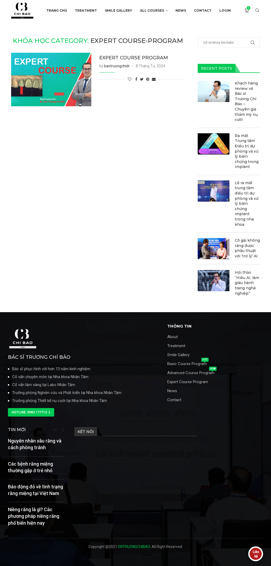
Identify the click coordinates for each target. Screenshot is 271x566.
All (55, 430)
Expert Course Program (187, 382)
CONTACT (202, 10)
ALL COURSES (152, 10)
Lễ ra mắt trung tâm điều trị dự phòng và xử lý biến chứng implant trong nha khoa (246, 203)
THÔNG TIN (179, 326)
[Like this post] (130, 79)
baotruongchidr (117, 66)
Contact (174, 400)
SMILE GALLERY (118, 10)
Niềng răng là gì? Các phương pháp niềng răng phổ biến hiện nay (33, 516)
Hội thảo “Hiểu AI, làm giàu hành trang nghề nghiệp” (247, 282)
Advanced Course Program (190, 373)
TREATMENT (86, 10)
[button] (31, 412)
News (172, 391)
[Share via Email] (154, 79)
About (172, 337)
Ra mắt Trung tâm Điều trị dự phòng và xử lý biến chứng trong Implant (247, 151)
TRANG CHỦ (56, 10)
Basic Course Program (187, 364)
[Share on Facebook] (136, 79)
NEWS (180, 10)
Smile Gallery (178, 355)
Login (225, 10)
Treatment (176, 346)
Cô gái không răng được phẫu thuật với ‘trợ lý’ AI (247, 248)
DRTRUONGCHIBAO (134, 547)
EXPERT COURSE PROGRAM (133, 58)
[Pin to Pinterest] (147, 79)
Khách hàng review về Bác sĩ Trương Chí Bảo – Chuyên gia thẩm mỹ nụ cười (246, 101)
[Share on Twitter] (141, 79)
